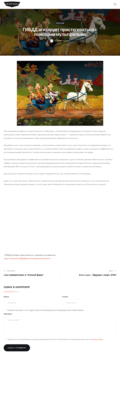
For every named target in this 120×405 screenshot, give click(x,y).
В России (60, 23)
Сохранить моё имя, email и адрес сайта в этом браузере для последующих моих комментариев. (45, 310)
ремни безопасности (43, 258)
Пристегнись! (30, 258)
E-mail (65, 297)
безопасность (14, 258)
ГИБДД (22, 258)
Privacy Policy (97, 339)
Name (6, 297)
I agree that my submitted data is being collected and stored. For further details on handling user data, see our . (55, 339)
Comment (8, 314)
